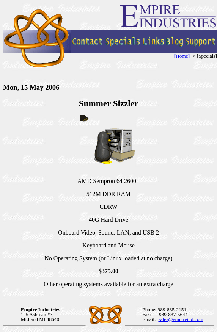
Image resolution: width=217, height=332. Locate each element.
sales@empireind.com (180, 319)
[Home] (182, 56)
